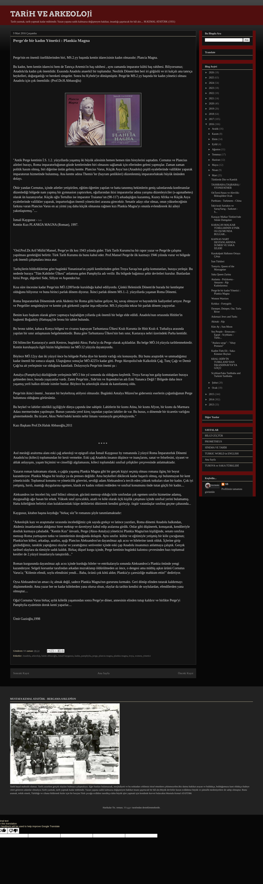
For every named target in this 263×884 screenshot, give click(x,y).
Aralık (215, 128)
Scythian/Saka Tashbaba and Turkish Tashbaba (226, 375)
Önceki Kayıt (185, 673)
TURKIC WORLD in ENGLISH (222, 453)
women (138, 655)
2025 (212, 77)
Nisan (215, 170)
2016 (212, 124)
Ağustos (216, 149)
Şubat (215, 382)
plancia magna (106, 655)
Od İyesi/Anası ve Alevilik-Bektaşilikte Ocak (225, 194)
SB (226, 484)
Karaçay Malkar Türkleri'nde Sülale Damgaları (226, 218)
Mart (215, 175)
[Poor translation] (13, 831)
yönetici (147, 655)
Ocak (215, 387)
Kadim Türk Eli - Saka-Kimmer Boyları (223, 352)
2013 (212, 404)
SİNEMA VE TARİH (216, 447)
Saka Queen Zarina (221, 274)
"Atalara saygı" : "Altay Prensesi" (223, 344)
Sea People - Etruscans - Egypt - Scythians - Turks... (223, 334)
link (40, 220)
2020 (212, 103)
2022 (212, 93)
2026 (212, 72)
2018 (212, 114)
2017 (212, 119)
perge (95, 655)
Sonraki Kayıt (21, 673)
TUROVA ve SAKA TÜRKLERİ (222, 465)
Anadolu (26, 655)
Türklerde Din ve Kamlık (224, 179)
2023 (212, 88)
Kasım (215, 134)
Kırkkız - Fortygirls (221, 303)
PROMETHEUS (213, 441)
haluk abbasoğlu (49, 655)
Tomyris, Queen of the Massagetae (222, 268)
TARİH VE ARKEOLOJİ (51, 14)
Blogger (128, 807)
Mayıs (215, 165)
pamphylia (86, 655)
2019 (212, 108)
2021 (212, 98)
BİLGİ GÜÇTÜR (214, 435)
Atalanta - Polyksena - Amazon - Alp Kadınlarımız (222, 282)
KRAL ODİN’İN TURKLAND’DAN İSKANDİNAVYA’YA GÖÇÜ (224, 363)
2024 (212, 83)
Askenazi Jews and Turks (224, 316)
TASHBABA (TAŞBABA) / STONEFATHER (225, 186)
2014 (212, 399)
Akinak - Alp (218, 321)
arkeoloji (36, 655)
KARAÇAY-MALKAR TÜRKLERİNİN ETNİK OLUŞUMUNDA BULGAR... (225, 229)
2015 (212, 394)
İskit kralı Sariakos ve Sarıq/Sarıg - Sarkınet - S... (224, 208)
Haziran (216, 159)
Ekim (215, 139)
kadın (77, 655)
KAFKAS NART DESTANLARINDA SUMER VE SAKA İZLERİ (223, 244)
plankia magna (121, 655)
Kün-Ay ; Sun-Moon (221, 326)
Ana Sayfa (103, 673)
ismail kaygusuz (65, 655)
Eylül (215, 144)
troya (131, 655)
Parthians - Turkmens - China (226, 200)
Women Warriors (220, 298)
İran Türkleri (217, 261)
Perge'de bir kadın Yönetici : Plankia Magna (226, 292)
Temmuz (216, 154)
